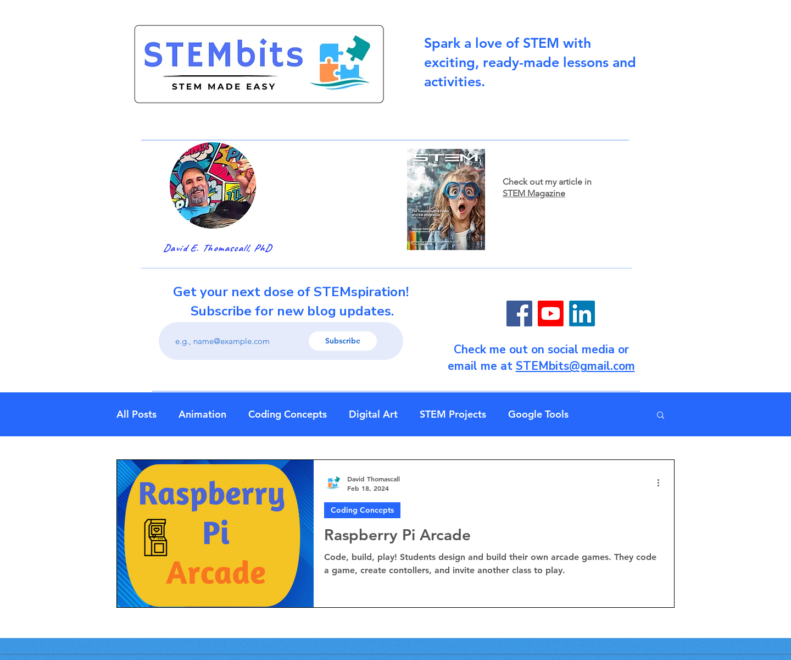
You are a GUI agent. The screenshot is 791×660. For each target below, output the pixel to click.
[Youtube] (551, 313)
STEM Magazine (534, 193)
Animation (202, 414)
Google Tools (538, 414)
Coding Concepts (287, 414)
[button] (660, 415)
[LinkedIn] (582, 313)
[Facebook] (519, 313)
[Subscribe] (343, 341)
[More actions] (662, 483)
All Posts (136, 414)
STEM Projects (453, 414)
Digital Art (373, 414)
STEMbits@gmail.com (575, 366)
